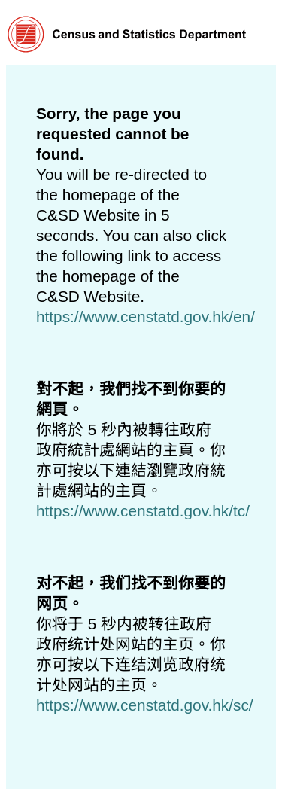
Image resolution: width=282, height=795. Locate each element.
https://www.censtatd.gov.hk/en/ (145, 316)
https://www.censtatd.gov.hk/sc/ (144, 705)
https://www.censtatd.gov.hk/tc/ (143, 510)
